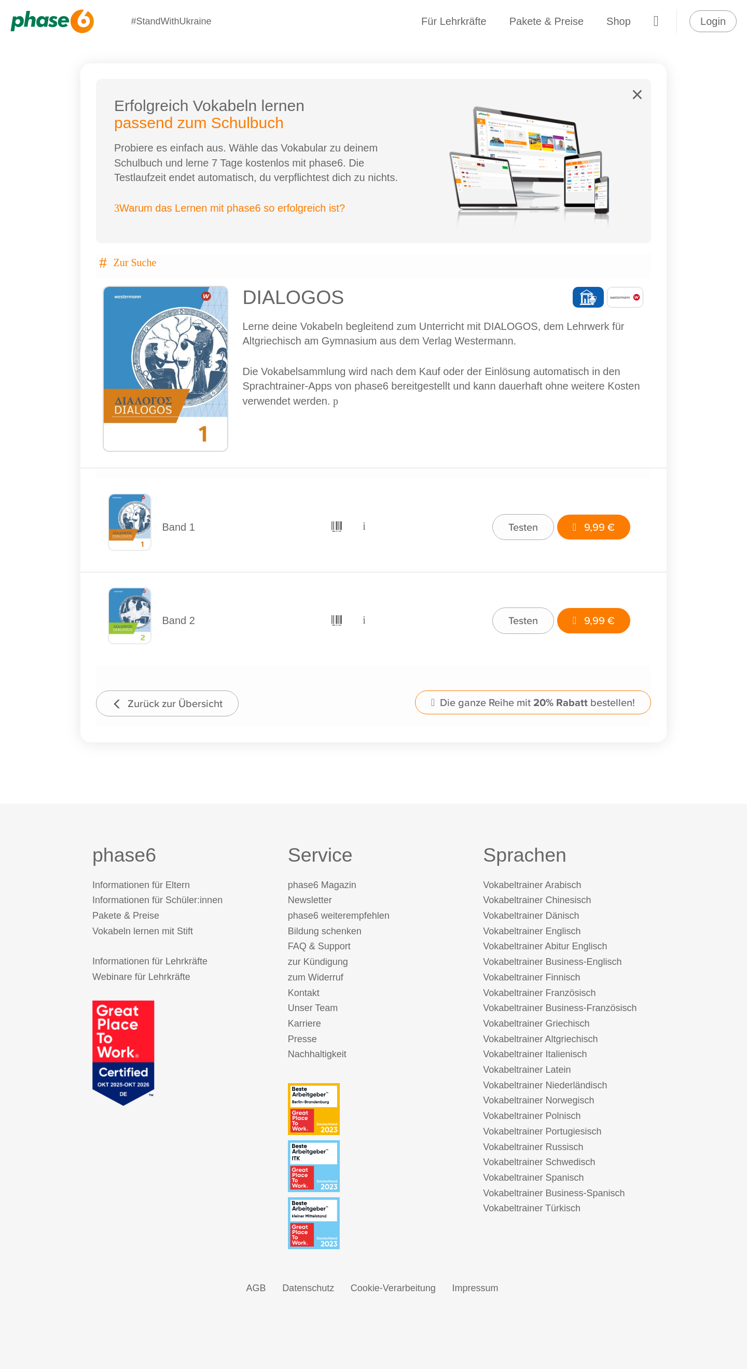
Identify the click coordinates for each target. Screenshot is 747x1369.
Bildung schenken (325, 931)
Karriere (304, 1023)
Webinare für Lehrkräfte (141, 977)
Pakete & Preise (546, 21)
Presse (302, 1039)
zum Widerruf (315, 977)
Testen (523, 526)
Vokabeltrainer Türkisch (531, 1208)
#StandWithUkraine (171, 21)
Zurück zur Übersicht (167, 703)
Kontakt (304, 993)
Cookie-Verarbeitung (393, 1288)
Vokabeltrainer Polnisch (531, 1116)
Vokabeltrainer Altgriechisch (540, 1039)
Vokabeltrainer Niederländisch (545, 1085)
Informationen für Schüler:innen (157, 900)
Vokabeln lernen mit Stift (142, 931)
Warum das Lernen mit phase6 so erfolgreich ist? (229, 208)
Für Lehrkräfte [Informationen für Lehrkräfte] (454, 21)
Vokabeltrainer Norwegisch (538, 1100)
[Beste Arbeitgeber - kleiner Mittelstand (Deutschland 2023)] (376, 1223)
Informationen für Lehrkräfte (150, 961)
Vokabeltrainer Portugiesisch (542, 1131)
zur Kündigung (318, 962)
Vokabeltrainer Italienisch (535, 1054)
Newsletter (310, 900)
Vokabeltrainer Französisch (539, 993)
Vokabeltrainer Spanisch (533, 1177)
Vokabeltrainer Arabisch (532, 885)
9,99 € (594, 526)
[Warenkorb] (656, 21)
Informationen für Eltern (141, 885)
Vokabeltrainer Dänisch (531, 915)
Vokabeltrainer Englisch (531, 931)
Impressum (475, 1288)
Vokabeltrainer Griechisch (536, 1023)
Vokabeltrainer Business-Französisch (560, 1008)
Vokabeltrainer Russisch (533, 1147)
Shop (618, 21)
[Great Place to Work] (123, 1052)
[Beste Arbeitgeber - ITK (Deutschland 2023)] (376, 1166)
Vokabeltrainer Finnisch (531, 977)
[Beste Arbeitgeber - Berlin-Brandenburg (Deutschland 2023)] (376, 1109)
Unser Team (313, 1008)
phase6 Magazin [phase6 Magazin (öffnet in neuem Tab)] (322, 885)
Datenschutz (308, 1288)
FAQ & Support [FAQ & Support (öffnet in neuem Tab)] (319, 946)
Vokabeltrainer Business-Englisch (552, 962)
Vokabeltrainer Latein (527, 1069)
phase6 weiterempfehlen (339, 915)
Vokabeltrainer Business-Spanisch (554, 1193)
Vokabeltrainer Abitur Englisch (545, 946)
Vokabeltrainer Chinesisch (537, 900)
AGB (256, 1288)
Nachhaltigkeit (317, 1054)
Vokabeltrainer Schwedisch (539, 1162)
